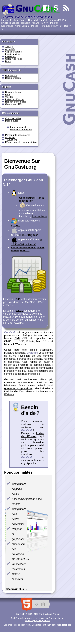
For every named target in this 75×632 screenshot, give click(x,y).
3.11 (18, 299)
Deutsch (32, 20)
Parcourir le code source (17, 135)
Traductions (11, 140)
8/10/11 (15, 225)
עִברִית (62, 20)
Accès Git (10, 137)
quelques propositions (18, 388)
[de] (12, 97)
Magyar (54, 23)
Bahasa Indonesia (20, 23)
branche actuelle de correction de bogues (21, 128)
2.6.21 (19, 310)
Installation (10, 56)
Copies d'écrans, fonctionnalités (13, 52)
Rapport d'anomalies (15, 102)
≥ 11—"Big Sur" (28, 234)
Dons (8, 61)
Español (43, 20)
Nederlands (7, 26)
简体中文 (57, 26)
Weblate (9, 394)
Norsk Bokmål (22, 26)
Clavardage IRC (13, 104)
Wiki (7, 97)
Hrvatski (5, 23)
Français (53, 20)
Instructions (39, 216)
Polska (34, 26)
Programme (11, 75)
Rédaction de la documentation (21, 142)
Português (45, 26)
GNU (17, 338)
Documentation (13, 78)
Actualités (10, 49)
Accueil (9, 47)
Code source (27, 197)
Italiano (35, 23)
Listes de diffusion (14, 99)
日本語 (44, 23)
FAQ (7, 94)
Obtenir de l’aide (13, 59)
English (14, 20)
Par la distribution (31, 199)
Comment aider (13, 118)
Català (23, 20)
